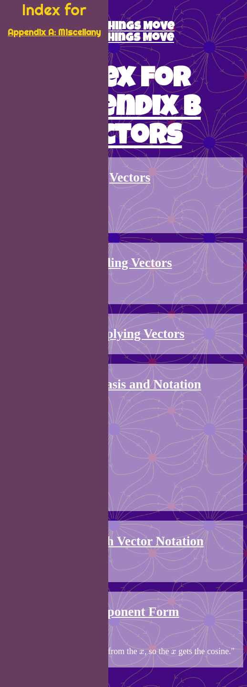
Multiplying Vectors (130, 334)
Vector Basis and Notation (130, 384)
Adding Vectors (129, 263)
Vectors (129, 177)
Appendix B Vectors (123, 124)
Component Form (130, 612)
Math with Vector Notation (130, 541)
